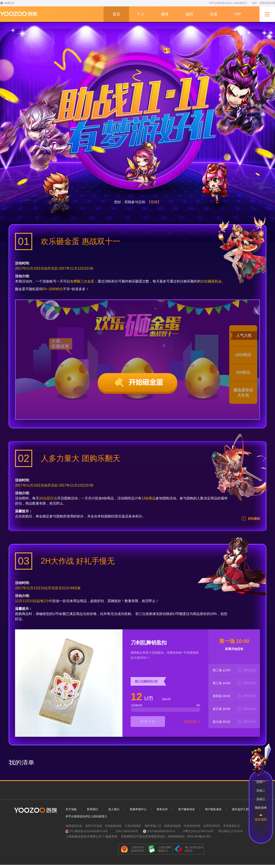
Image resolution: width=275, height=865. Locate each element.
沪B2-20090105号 (127, 831)
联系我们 (92, 809)
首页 (116, 14)
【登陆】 (154, 202)
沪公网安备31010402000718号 (88, 831)
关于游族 (71, 809)
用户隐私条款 (213, 809)
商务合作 (162, 809)
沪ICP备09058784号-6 (161, 831)
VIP (238, 14)
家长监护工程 (240, 809)
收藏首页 (7, 3)
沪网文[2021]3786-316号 (198, 831)
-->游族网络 (18, 14)
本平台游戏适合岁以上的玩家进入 (86, 816)
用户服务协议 (186, 809)
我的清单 (261, 807)
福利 (189, 14)
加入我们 (113, 809)
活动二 (260, 790)
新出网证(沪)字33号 (230, 831)
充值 (213, 14)
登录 (264, 3)
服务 (165, 14)
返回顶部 (261, 819)
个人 (141, 14)
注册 (272, 3)
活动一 (260, 782)
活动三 (260, 799)
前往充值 (190, 721)
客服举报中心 (138, 809)
